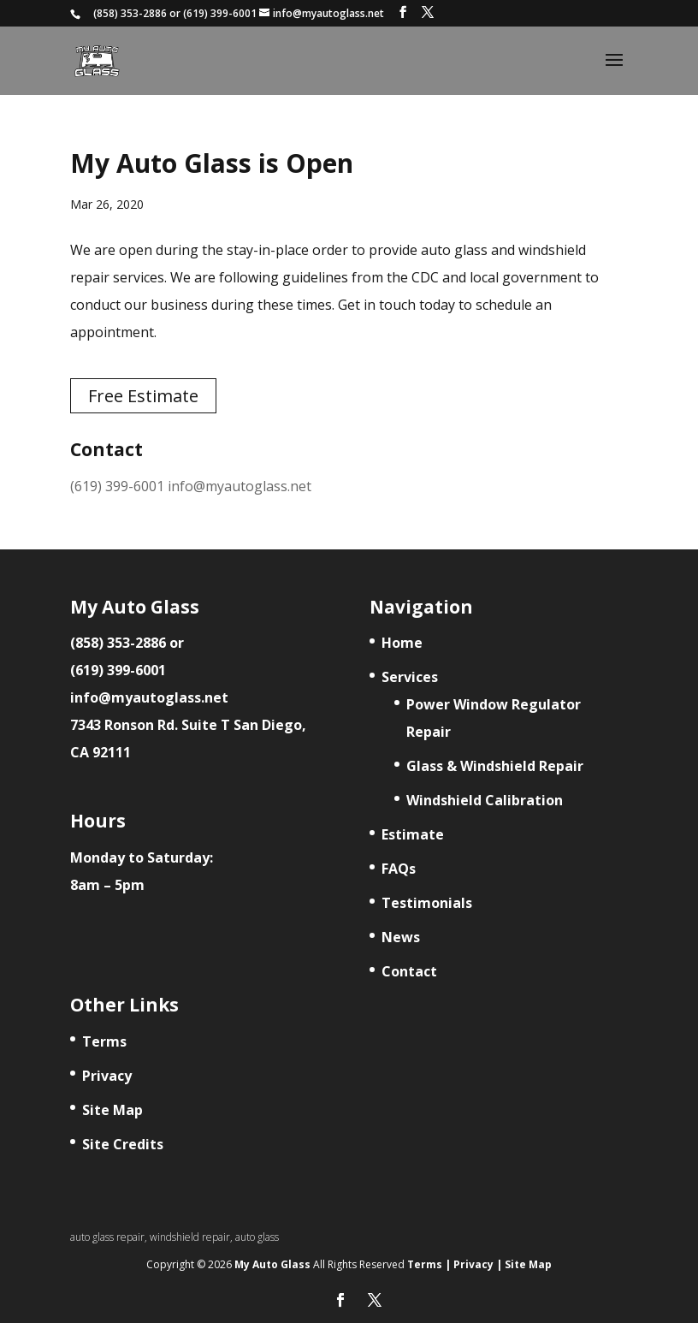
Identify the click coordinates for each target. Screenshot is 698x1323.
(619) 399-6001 (220, 13)
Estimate (413, 834)
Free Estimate (143, 395)
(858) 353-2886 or (127, 642)
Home (402, 642)
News (401, 937)
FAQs (399, 868)
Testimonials (427, 902)
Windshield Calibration (484, 800)
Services (410, 676)
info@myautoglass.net (239, 486)
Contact (409, 971)
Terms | (429, 1264)
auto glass (257, 1237)
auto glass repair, (110, 1237)
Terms (104, 1041)
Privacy (107, 1075)
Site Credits (122, 1144)
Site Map (112, 1110)
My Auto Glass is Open (211, 163)
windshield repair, (192, 1237)
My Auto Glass (273, 1264)
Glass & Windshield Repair (494, 765)
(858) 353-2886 (130, 13)
